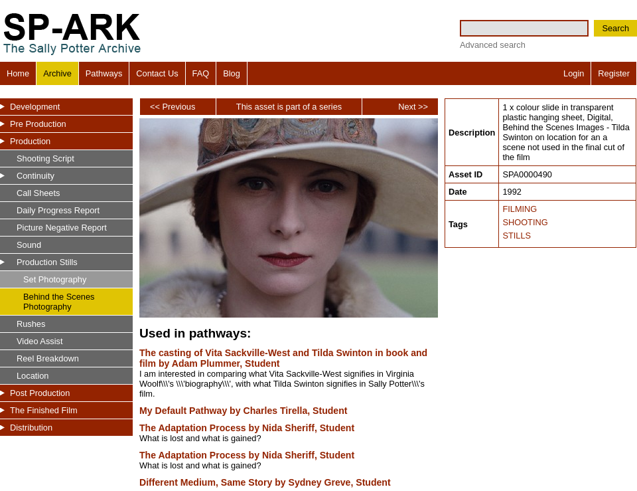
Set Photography (54, 279)
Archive (57, 73)
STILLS (516, 236)
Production (30, 141)
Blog (231, 73)
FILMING (519, 209)
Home (18, 73)
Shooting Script (45, 158)
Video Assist (39, 341)
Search (615, 28)
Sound (29, 245)
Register (614, 73)
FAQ (201, 73)
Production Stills (47, 262)
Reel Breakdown (48, 358)
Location (32, 376)
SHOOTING (524, 222)
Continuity (35, 176)
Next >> (413, 107)
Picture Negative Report (62, 228)
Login (573, 73)
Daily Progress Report (58, 210)
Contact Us (157, 73)
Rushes (31, 324)
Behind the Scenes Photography (58, 302)
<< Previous (172, 107)
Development (35, 107)
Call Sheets (38, 193)
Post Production (40, 393)
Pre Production (38, 124)
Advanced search (493, 45)
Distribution (31, 428)
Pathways (104, 73)
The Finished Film (44, 410)
